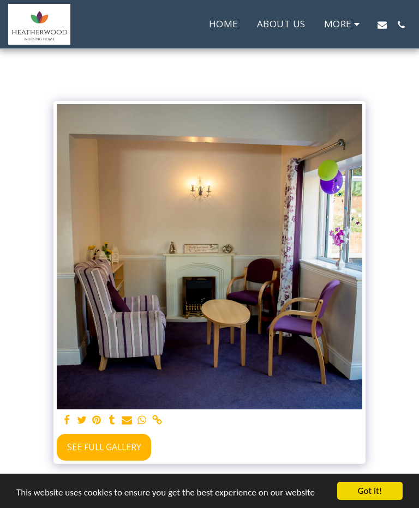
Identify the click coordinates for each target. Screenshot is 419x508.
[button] (382, 24)
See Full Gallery (104, 447)
